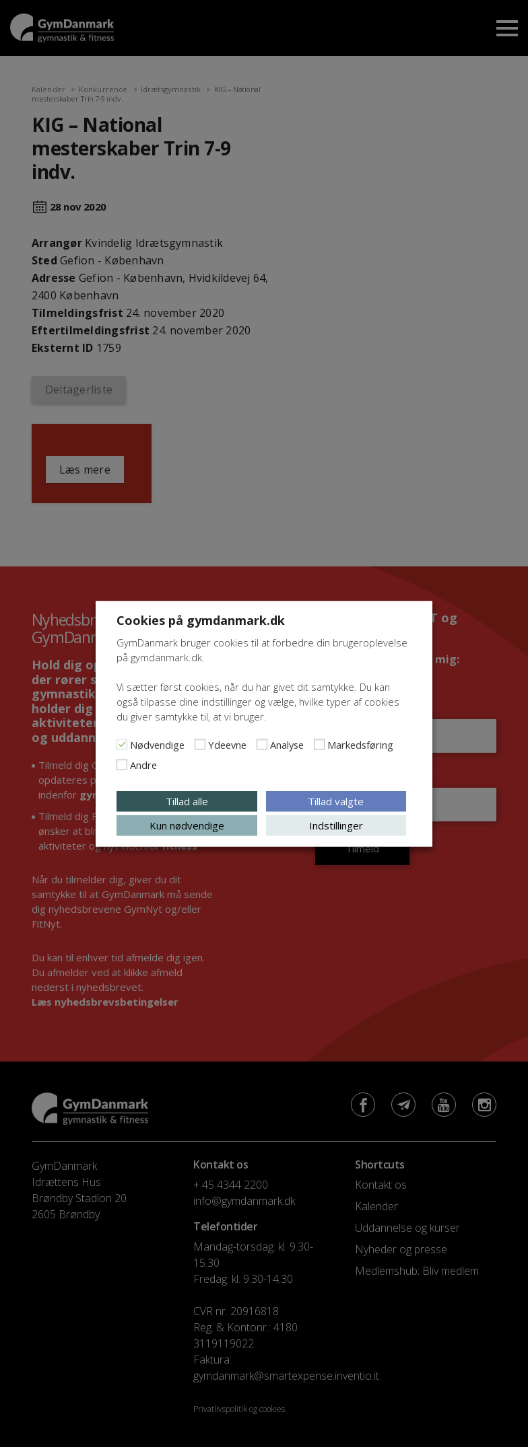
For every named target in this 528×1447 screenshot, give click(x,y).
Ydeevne (227, 744)
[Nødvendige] (122, 744)
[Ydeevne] (200, 744)
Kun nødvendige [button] (187, 824)
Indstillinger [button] (336, 824)
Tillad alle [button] (187, 800)
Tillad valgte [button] (336, 800)
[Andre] (122, 764)
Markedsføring (360, 744)
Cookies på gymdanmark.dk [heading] (201, 619)
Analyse (287, 744)
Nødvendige (157, 744)
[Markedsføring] (319, 744)
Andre (143, 764)
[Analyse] (262, 744)
